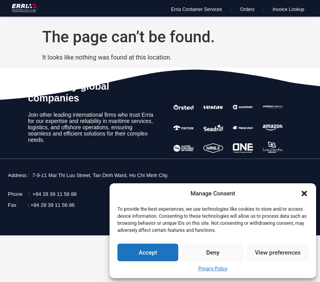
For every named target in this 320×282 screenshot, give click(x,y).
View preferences (277, 252)
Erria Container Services (196, 9)
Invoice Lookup (288, 9)
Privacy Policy (212, 268)
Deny (212, 252)
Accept (148, 252)
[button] (304, 193)
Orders (247, 9)
